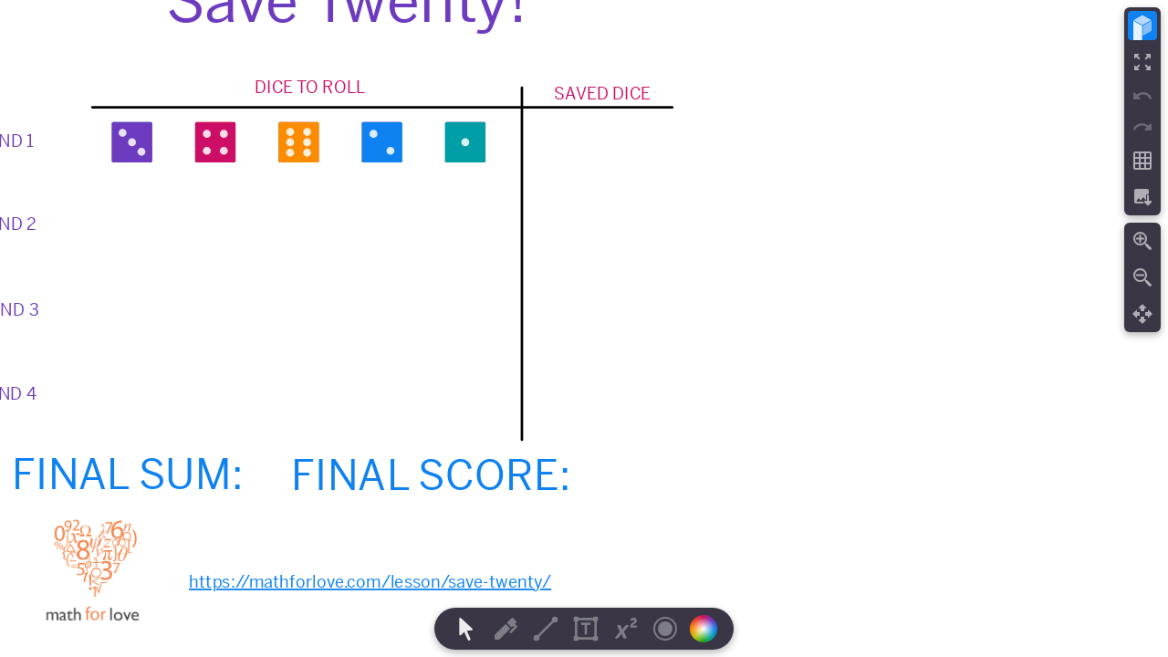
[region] (584, 328)
